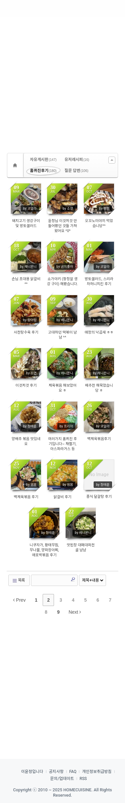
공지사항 (56, 771)
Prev (19, 600)
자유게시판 (43, 159)
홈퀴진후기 (43, 170)
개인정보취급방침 (96, 771)
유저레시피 (77, 159)
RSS (83, 778)
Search (73, 579)
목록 (18, 580)
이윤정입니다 (32, 771)
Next (75, 612)
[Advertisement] (62, 82)
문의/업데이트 (62, 778)
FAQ (73, 771)
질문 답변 (77, 170)
